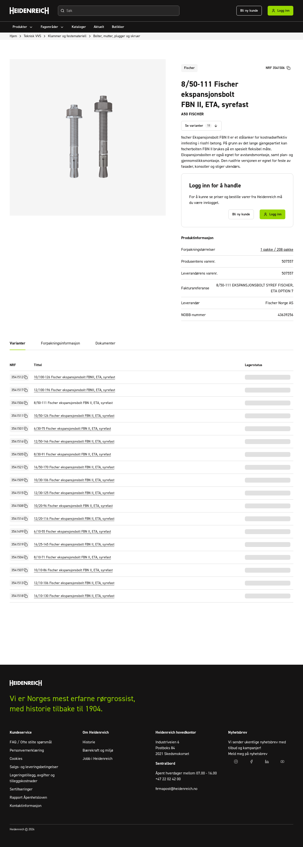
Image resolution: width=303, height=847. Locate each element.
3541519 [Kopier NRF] (19, 544)
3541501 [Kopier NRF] (19, 429)
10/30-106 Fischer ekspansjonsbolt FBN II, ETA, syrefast (74, 480)
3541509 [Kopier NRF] (19, 480)
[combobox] (118, 11)
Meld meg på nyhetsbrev (247, 753)
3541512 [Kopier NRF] (19, 377)
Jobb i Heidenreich (97, 758)
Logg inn (280, 10)
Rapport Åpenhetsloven (28, 797)
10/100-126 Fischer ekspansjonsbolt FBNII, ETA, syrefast (74, 377)
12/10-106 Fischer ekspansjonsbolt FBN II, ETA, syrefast (74, 583)
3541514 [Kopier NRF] (19, 519)
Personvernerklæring (27, 750)
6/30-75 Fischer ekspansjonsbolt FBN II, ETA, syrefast (72, 429)
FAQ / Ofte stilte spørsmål (31, 742)
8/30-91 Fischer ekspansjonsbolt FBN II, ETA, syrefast (72, 454)
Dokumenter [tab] (105, 343)
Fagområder (52, 27)
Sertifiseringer (21, 789)
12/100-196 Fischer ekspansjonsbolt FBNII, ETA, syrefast (74, 390)
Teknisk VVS (32, 36)
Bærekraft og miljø (98, 750)
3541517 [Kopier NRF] (19, 390)
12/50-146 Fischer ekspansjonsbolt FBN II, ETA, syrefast (74, 441)
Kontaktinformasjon (25, 805)
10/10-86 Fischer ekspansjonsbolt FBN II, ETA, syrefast (73, 570)
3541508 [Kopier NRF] (19, 506)
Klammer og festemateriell (67, 36)
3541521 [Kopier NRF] (19, 467)
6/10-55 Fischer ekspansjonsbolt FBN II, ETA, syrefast (72, 531)
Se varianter (201, 126)
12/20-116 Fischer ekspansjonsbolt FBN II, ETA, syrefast (74, 519)
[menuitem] (23, 27)
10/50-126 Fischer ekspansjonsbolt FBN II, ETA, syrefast (74, 416)
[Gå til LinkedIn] (267, 761)
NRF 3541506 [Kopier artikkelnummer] (278, 68)
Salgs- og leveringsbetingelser (34, 766)
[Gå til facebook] (251, 761)
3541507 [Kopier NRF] (19, 570)
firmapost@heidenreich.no (176, 788)
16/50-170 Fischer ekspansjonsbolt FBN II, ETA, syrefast (74, 467)
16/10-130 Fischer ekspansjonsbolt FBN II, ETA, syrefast (74, 596)
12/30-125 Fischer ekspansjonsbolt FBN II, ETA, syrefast (74, 493)
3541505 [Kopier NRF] (19, 454)
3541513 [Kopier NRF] (19, 583)
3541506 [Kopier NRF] (19, 403)
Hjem (13, 36)
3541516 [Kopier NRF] (19, 441)
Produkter (23, 27)
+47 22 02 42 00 (168, 779)
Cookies (16, 758)
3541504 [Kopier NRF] (19, 557)
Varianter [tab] (17, 343)
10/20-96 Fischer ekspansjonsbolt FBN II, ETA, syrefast (73, 506)
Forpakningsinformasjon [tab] (60, 343)
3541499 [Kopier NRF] (19, 531)
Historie (89, 742)
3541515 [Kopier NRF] (19, 493)
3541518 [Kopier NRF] (19, 596)
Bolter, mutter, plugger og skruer (116, 36)
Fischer (189, 68)
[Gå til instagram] (236, 761)
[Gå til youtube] (282, 761)
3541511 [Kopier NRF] (19, 416)
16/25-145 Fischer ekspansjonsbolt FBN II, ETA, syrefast (74, 544)
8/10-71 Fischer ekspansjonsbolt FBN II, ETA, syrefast (72, 557)
